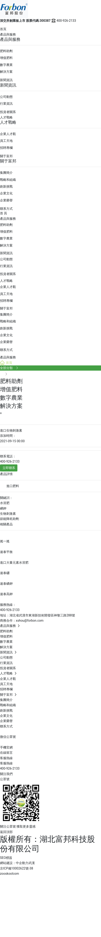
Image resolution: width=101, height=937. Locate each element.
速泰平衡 (6, 552)
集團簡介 (6, 172)
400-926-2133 (63, 20)
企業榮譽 (6, 200)
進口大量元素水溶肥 (14, 562)
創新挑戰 (6, 186)
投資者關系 (8, 112)
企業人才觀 (8, 134)
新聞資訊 (6, 80)
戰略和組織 (8, 179)
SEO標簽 (6, 858)
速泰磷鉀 (6, 583)
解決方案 (6, 71)
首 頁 (3, 213)
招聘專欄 (6, 148)
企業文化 (6, 193)
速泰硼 (4, 573)
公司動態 (6, 97)
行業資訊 (6, 103)
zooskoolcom (9, 873)
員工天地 (6, 140)
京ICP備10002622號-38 (16, 868)
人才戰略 (6, 117)
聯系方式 (6, 208)
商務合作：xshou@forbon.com (22, 620)
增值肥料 (6, 58)
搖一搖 (4, 541)
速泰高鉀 (6, 594)
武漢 (31, 863)
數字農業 (6, 65)
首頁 (3, 29)
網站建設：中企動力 (14, 863)
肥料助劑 (6, 51)
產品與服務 (8, 34)
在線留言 (6, 752)
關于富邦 (6, 156)
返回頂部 (6, 832)
